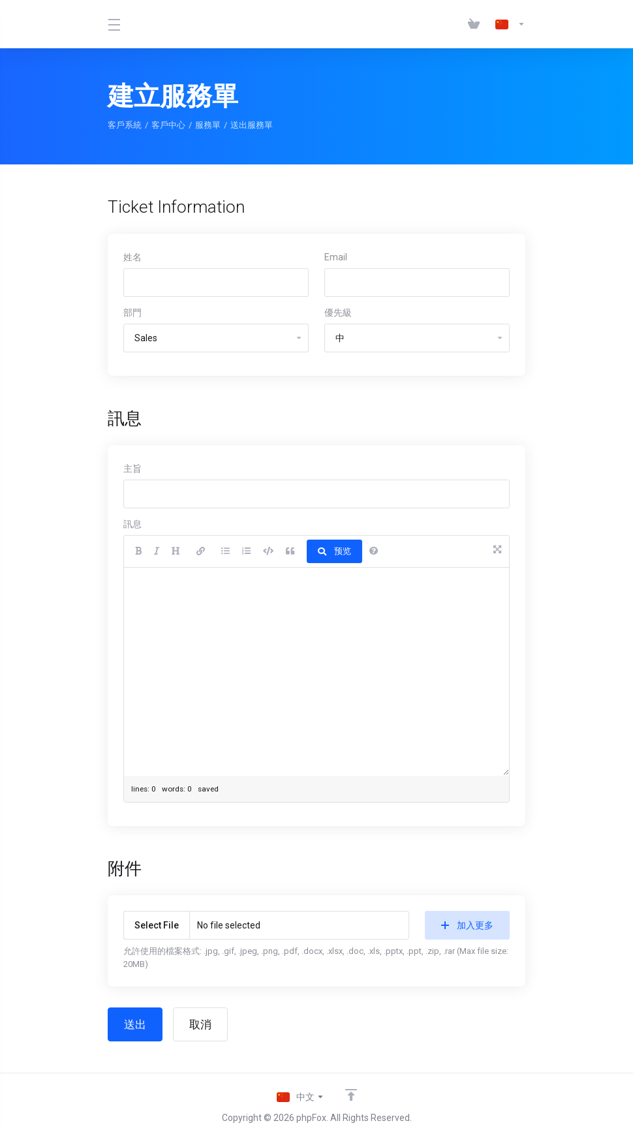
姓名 (132, 257)
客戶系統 (125, 125)
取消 (200, 1024)
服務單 (208, 125)
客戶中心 (168, 125)
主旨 (132, 468)
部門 (132, 312)
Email (335, 257)
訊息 (132, 524)
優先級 (338, 312)
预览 (334, 551)
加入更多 (467, 925)
